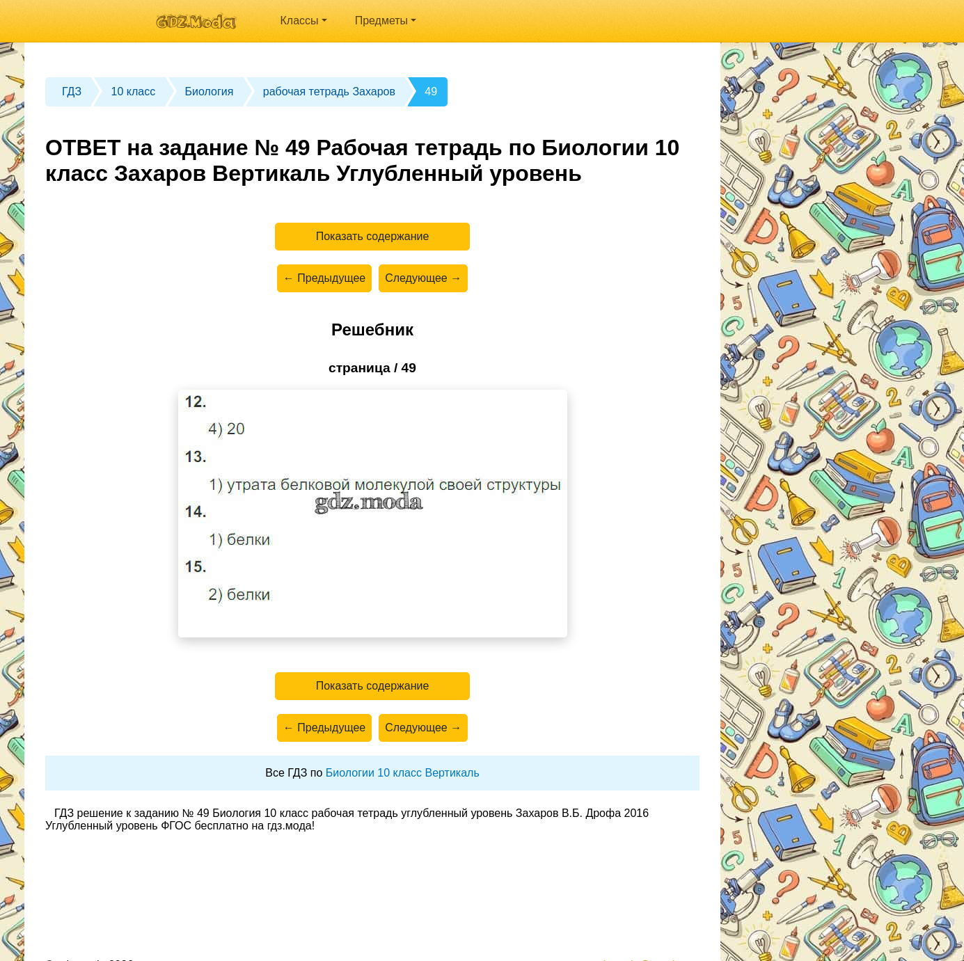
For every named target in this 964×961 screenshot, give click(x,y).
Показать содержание (372, 236)
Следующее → (423, 278)
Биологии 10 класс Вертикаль (403, 773)
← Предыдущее (324, 278)
